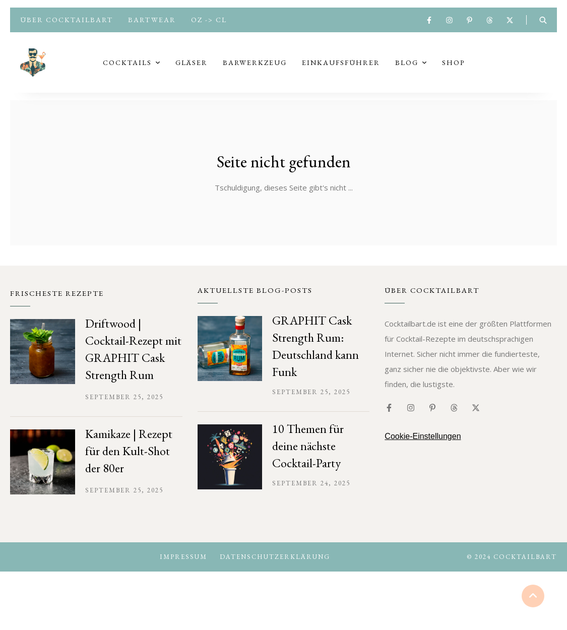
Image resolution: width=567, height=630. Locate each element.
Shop (453, 66)
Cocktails (127, 66)
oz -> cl (209, 19)
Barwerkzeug (255, 66)
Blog (406, 66)
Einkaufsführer (341, 66)
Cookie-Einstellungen (423, 444)
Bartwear (152, 19)
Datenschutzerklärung (275, 564)
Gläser (191, 66)
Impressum (183, 564)
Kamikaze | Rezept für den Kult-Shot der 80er (128, 459)
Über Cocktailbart (66, 19)
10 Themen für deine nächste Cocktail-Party (308, 454)
